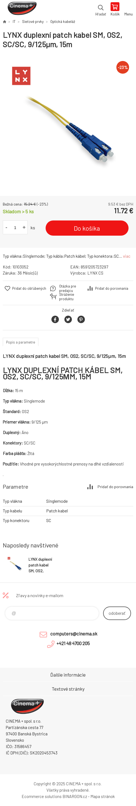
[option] (68, 122)
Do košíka (87, 228)
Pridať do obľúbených (29, 288)
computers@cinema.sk (73, 633)
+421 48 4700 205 (73, 643)
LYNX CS (95, 272)
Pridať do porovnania (111, 288)
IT (14, 21)
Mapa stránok (102, 796)
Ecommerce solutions (42, 796)
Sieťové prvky (33, 21)
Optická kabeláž (62, 21)
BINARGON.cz (74, 796)
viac (126, 256)
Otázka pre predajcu (67, 288)
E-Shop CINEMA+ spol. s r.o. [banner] (22, 9)
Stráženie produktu (66, 296)
